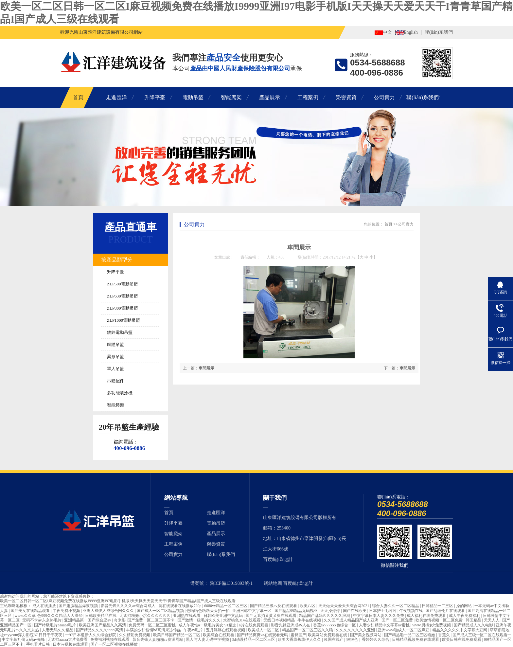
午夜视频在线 (411, 610)
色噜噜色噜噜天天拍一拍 (208, 610)
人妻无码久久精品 (58, 630)
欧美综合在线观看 (219, 635)
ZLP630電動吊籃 (122, 296)
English (411, 32)
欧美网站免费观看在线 (328, 635)
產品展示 (269, 97)
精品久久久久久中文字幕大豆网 (460, 630)
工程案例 (307, 97)
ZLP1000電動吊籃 (123, 320)
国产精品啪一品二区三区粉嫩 (410, 635)
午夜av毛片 (194, 630)
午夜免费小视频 (67, 610)
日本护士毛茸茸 (383, 610)
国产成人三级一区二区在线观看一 (481, 635)
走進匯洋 (116, 97)
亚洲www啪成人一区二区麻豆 (404, 630)
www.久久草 (24, 615)
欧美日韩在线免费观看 (462, 639)
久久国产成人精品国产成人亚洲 (352, 620)
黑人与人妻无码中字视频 (208, 639)
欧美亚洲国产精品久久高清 (103, 625)
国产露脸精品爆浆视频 (79, 605)
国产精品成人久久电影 (474, 625)
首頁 (78, 97)
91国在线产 (334, 639)
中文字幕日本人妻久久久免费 (379, 615)
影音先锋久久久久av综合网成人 (128, 605)
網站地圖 (273, 583)
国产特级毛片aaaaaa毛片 (55, 625)
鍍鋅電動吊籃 (120, 332)
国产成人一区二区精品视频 (161, 610)
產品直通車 (130, 227)
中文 (387, 32)
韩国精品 (474, 620)
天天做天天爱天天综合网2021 (344, 605)
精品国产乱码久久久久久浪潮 (325, 615)
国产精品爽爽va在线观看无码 (263, 635)
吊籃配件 (115, 380)
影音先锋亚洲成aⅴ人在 (291, 625)
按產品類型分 (117, 259)
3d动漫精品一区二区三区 (254, 639)
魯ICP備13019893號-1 (231, 583)
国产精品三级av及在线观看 (274, 605)
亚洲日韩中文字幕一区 (252, 610)
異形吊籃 (115, 356)
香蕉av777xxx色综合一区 (335, 625)
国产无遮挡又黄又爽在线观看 (271, 615)
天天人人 (492, 620)
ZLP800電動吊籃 (122, 308)
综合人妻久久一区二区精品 (396, 605)
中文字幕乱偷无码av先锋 (23, 639)
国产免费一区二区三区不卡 (151, 620)
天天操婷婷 (330, 610)
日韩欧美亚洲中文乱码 (223, 615)
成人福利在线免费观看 (427, 615)
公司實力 (384, 97)
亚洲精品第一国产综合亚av (88, 620)
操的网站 (464, 605)
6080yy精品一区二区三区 (226, 605)
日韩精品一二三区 (438, 605)
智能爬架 (231, 97)
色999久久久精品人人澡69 (60, 615)
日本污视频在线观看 (71, 644)
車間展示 (407, 368)
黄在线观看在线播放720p (180, 605)
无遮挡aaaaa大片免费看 (68, 639)
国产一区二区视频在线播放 (115, 644)
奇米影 (120, 620)
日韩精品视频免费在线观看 (416, 639)
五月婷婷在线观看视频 (226, 630)
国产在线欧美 (355, 610)
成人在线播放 (44, 605)
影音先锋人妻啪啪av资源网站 (158, 639)
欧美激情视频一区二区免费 (440, 620)
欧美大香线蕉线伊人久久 (300, 639)
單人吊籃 (115, 368)
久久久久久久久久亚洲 (356, 630)
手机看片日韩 (38, 644)
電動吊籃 (193, 97)
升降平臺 (154, 97)
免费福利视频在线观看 (110, 639)
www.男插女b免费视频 (432, 625)
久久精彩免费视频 (135, 635)
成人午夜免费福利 (465, 615)
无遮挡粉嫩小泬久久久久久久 (145, 615)
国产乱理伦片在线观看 (446, 610)
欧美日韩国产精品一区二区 (177, 635)
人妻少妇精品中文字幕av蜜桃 (385, 625)
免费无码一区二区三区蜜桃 (153, 625)
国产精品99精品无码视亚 (296, 610)
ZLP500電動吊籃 (122, 283)
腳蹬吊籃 (115, 344)
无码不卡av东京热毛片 (42, 620)
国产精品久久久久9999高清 (100, 630)
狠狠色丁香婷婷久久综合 (368, 639)
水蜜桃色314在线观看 (242, 620)
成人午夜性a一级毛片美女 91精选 (208, 625)
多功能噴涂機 (120, 392)
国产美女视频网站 (366, 635)
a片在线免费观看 (254, 625)
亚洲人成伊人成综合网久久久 (109, 610)
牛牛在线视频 (309, 620)
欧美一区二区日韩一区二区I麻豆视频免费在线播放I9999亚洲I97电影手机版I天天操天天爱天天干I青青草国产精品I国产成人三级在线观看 (118, 601)
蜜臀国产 (298, 635)
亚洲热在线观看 (187, 615)
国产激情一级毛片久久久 (199, 620)
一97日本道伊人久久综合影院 (91, 635)
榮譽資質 (346, 97)
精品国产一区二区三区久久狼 (308, 630)
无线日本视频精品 (279, 620)
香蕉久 (444, 635)
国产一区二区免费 (397, 620)
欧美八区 (308, 605)
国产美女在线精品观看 (30, 610)
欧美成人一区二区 (264, 630)
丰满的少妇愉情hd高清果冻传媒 (154, 630)
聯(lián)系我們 (439, 32)
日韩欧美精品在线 (101, 615)
